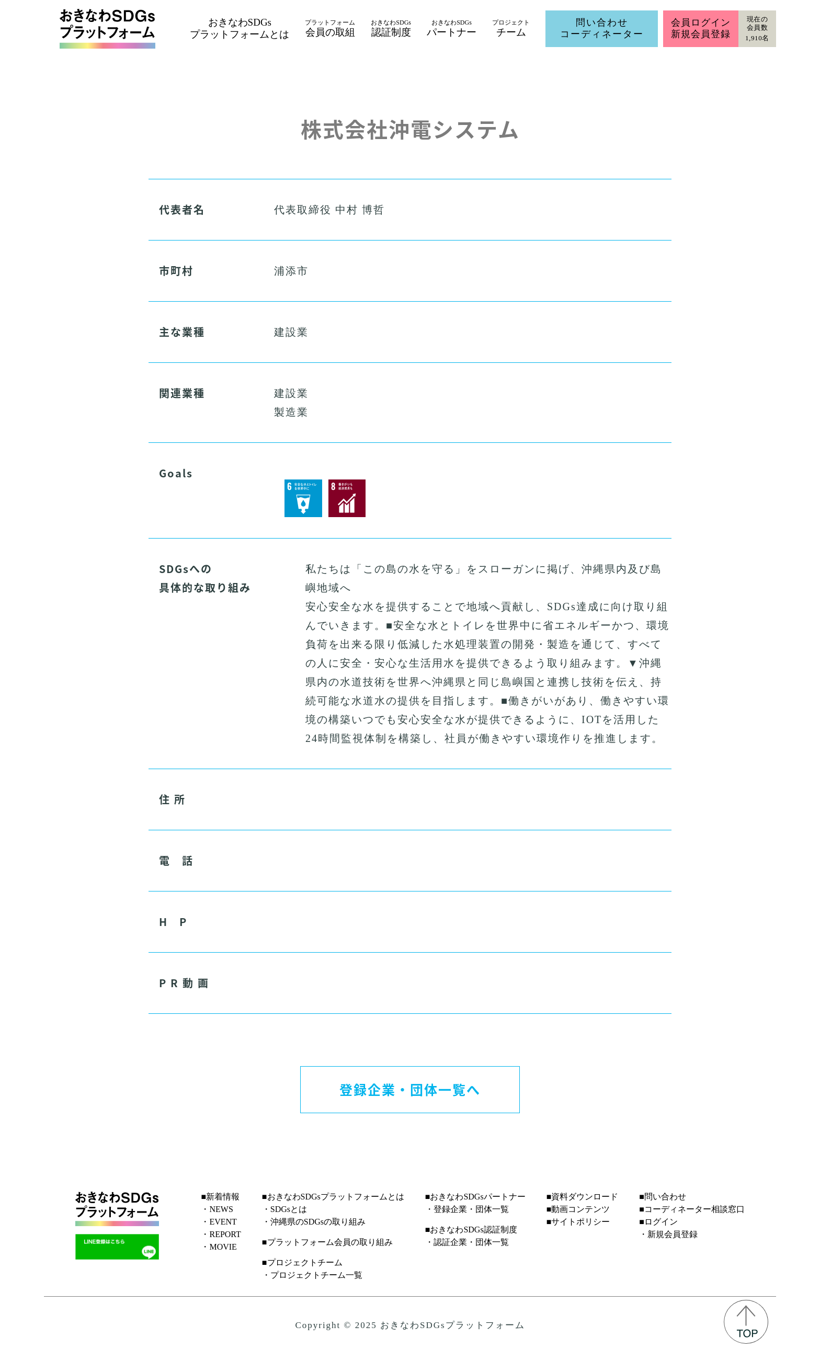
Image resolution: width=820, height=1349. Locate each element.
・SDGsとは (284, 1209)
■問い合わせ (662, 1196)
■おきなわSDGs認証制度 (471, 1229)
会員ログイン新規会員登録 (700, 28)
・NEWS (217, 1209)
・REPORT (221, 1234)
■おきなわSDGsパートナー (475, 1196)
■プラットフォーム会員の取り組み (327, 1242)
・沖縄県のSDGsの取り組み (314, 1221)
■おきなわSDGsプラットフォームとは (333, 1196)
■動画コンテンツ (578, 1209)
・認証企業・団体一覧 (467, 1242)
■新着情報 (220, 1196)
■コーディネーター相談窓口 (692, 1209)
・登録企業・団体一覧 (467, 1209)
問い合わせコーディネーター (602, 28)
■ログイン (658, 1221)
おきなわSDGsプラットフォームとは (239, 28)
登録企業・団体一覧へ (410, 1089)
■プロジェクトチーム (302, 1262)
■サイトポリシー (578, 1221)
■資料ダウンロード (582, 1196)
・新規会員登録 (668, 1234)
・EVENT (218, 1221)
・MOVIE (218, 1246)
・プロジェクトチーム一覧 (312, 1275)
